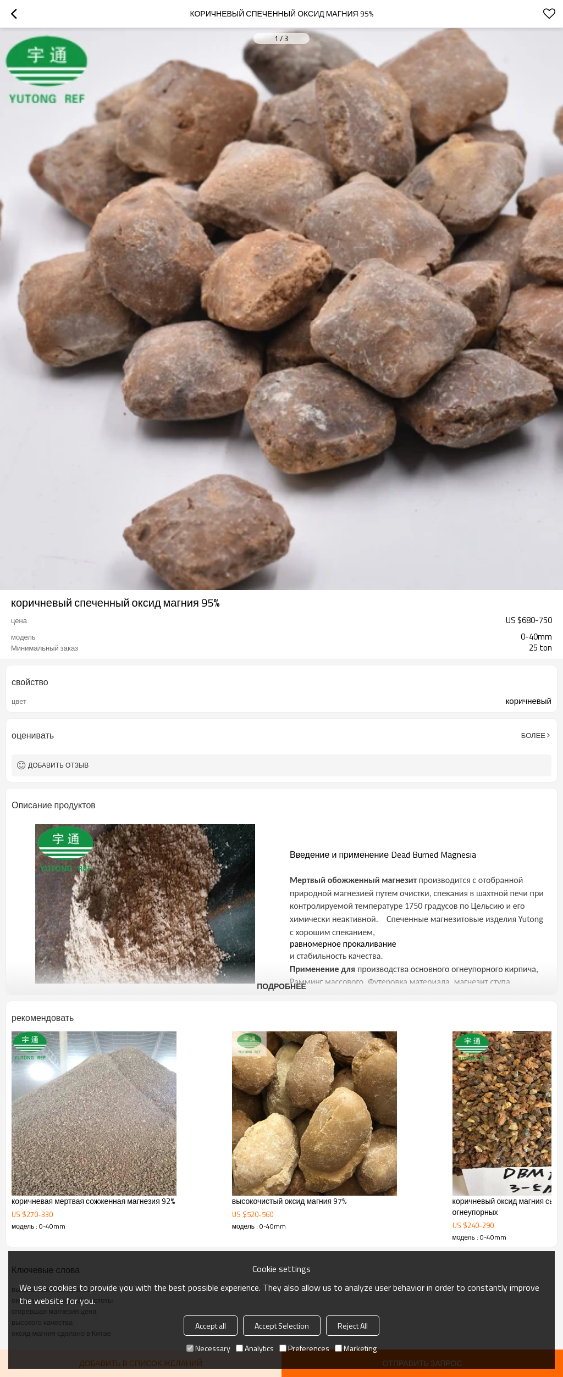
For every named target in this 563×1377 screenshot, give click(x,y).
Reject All (353, 1325)
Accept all (210, 1325)
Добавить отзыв (58, 765)
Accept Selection (282, 1325)
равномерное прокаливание (343, 944)
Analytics (255, 1348)
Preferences (304, 1348)
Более (533, 735)
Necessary (208, 1348)
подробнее (281, 986)
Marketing (356, 1348)
